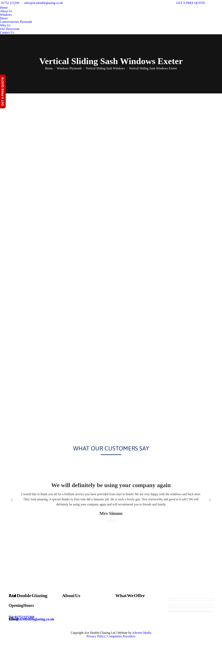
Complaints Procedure (121, 636)
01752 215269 (10, 3)
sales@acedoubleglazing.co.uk (43, 3)
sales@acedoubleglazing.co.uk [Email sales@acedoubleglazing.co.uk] (31, 619)
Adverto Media (141, 632)
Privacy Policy (96, 636)
